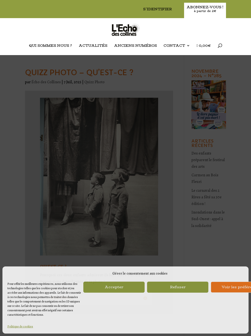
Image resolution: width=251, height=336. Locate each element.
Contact (174, 46)
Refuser (178, 287)
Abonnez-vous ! (205, 9)
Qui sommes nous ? (50, 46)
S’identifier (157, 9)
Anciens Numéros (135, 46)
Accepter (114, 287)
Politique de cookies (20, 326)
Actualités (93, 46)
